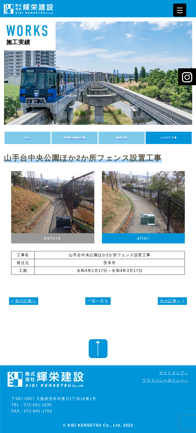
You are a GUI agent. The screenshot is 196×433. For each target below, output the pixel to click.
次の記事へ (170, 301)
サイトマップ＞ (173, 373)
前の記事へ (25, 301)
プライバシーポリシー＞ (165, 380)
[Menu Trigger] (179, 10)
